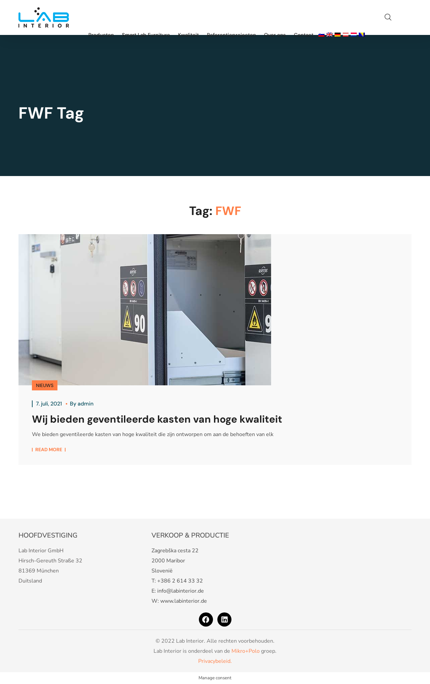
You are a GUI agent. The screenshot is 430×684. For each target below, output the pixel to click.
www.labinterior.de (183, 601)
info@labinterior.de (180, 591)
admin (85, 403)
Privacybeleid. (215, 661)
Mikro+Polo (245, 651)
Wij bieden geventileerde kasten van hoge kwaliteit (157, 419)
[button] (388, 17)
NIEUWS (44, 385)
